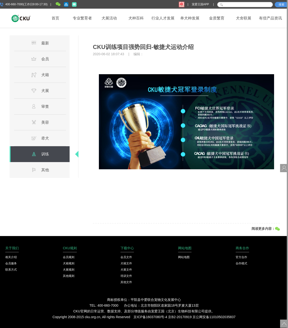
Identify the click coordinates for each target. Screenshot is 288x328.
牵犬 (40, 138)
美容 (40, 122)
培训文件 (126, 276)
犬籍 (40, 74)
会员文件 (126, 257)
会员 (40, 58)
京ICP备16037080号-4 (150, 317)
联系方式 (11, 269)
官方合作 (241, 257)
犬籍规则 (68, 263)
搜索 (281, 4)
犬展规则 (68, 269)
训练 (40, 154)
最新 (40, 43)
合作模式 (241, 263)
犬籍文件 (126, 263)
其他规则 (68, 276)
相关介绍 (11, 257)
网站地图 (184, 257)
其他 (40, 169)
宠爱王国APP (201, 4)
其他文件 (126, 282)
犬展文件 (126, 269)
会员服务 (11, 263)
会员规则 (68, 257)
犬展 (40, 90)
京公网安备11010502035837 (213, 317)
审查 (40, 106)
